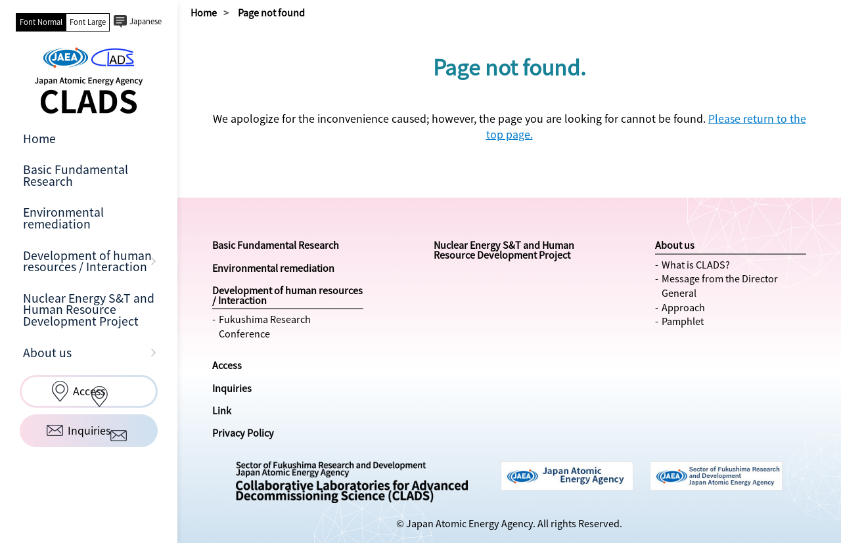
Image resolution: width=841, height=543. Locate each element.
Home (39, 138)
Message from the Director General (720, 285)
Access (227, 365)
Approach (683, 307)
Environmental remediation (63, 218)
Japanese (145, 21)
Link (221, 410)
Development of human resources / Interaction (87, 261)
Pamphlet (683, 321)
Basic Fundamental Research (75, 175)
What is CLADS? (696, 264)
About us (47, 352)
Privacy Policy (243, 432)
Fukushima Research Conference (265, 326)
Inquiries (232, 388)
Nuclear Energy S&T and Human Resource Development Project (88, 310)
